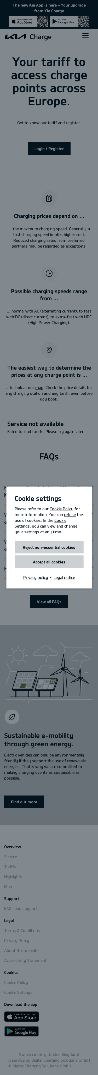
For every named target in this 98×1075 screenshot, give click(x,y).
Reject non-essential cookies (49, 547)
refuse (70, 514)
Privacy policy (35, 577)
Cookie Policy (61, 508)
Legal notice (64, 577)
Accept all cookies (49, 562)
